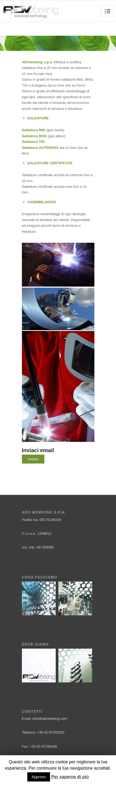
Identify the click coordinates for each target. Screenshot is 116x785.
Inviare (33, 459)
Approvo (39, 777)
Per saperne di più (70, 776)
